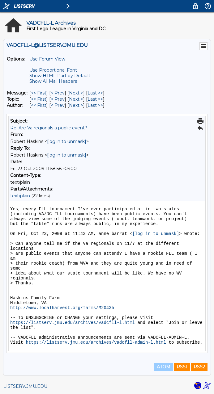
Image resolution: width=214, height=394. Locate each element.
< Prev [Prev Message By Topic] (58, 99)
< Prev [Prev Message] (58, 93)
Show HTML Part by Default (59, 75)
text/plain (20, 196)
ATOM (163, 367)
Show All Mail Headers (53, 81)
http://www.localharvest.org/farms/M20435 (62, 307)
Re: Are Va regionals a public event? (48, 128)
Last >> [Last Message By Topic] (95, 99)
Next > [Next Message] (76, 93)
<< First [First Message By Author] (38, 105)
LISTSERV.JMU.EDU (25, 386)
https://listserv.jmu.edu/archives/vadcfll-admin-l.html (96, 342)
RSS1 (182, 367)
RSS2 (199, 367)
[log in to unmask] (66, 141)
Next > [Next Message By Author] (76, 105)
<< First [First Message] (38, 93)
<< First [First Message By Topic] (38, 99)
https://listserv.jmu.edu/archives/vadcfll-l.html (72, 322)
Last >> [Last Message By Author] (95, 105)
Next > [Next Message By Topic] (76, 99)
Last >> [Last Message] (95, 93)
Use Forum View (47, 59)
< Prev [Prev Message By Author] (58, 105)
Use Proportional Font (53, 70)
